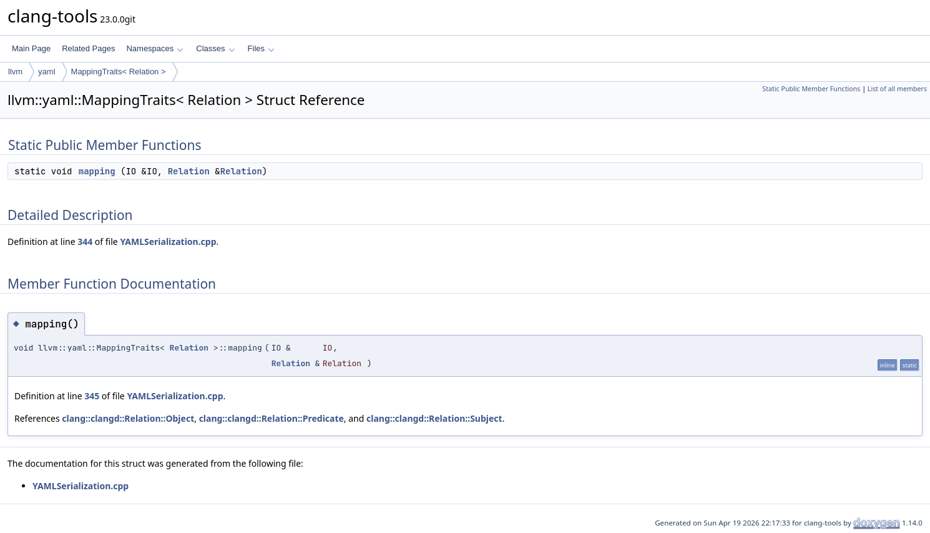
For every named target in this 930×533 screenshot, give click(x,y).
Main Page (31, 48)
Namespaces (154, 48)
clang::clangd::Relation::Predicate (271, 418)
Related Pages (88, 48)
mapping (97, 171)
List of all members (897, 88)
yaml (46, 71)
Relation (189, 171)
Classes (215, 48)
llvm (15, 71)
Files (261, 48)
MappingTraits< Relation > (118, 71)
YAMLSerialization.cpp (168, 241)
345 (91, 396)
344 (84, 241)
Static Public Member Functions (811, 88)
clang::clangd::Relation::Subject (434, 418)
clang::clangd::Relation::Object (128, 418)
